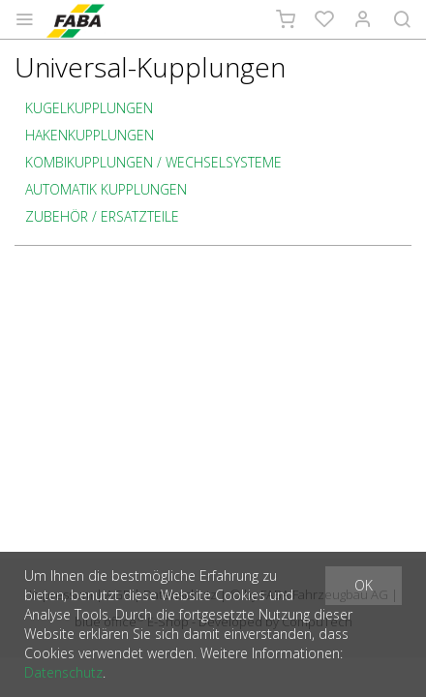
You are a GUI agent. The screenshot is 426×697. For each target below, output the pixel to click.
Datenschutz (63, 672)
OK (363, 585)
